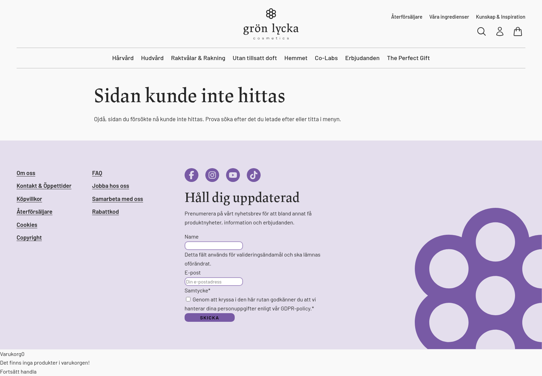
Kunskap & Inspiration (500, 16)
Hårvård (122, 57)
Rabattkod (105, 211)
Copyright (29, 237)
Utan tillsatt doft (255, 57)
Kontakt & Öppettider (44, 185)
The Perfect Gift (408, 57)
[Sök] (482, 31)
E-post (193, 272)
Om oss (26, 172)
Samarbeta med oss (117, 198)
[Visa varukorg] (518, 31)
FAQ (97, 172)
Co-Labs (326, 57)
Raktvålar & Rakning (198, 57)
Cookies (27, 224)
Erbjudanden (362, 57)
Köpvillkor (29, 198)
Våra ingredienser (449, 16)
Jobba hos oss (110, 185)
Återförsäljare (406, 16)
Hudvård (152, 57)
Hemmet (296, 57)
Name (192, 236)
